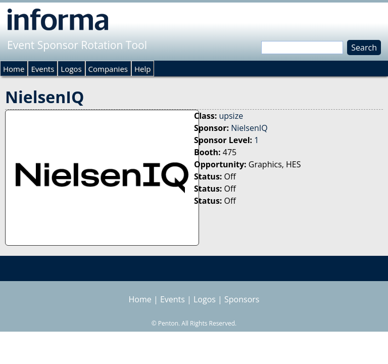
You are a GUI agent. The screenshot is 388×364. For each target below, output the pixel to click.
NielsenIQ (249, 127)
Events (42, 69)
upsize (231, 115)
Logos (71, 69)
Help (142, 69)
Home (13, 69)
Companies (108, 69)
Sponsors (241, 299)
